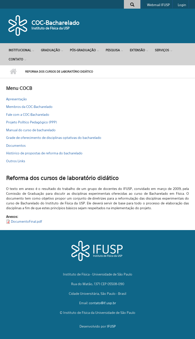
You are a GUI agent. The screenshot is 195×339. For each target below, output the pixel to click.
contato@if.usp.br (102, 303)
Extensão (137, 50)
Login (182, 5)
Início (13, 71)
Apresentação (16, 99)
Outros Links (15, 161)
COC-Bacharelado (55, 22)
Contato (16, 59)
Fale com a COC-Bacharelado (27, 114)
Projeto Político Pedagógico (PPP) (31, 122)
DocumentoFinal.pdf (26, 221)
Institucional (20, 50)
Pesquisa (113, 50)
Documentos (16, 145)
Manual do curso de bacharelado (31, 130)
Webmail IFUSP (158, 5)
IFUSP (111, 326)
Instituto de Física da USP (50, 28)
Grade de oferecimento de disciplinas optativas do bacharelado (53, 138)
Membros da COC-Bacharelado (29, 107)
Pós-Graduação (83, 50)
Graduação (50, 50)
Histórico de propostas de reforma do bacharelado (44, 153)
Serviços (162, 50)
